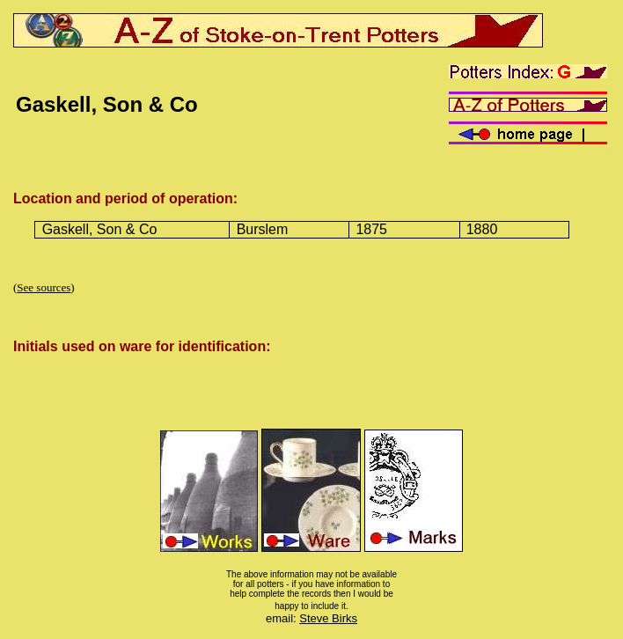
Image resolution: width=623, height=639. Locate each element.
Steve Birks (328, 618)
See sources (43, 287)
